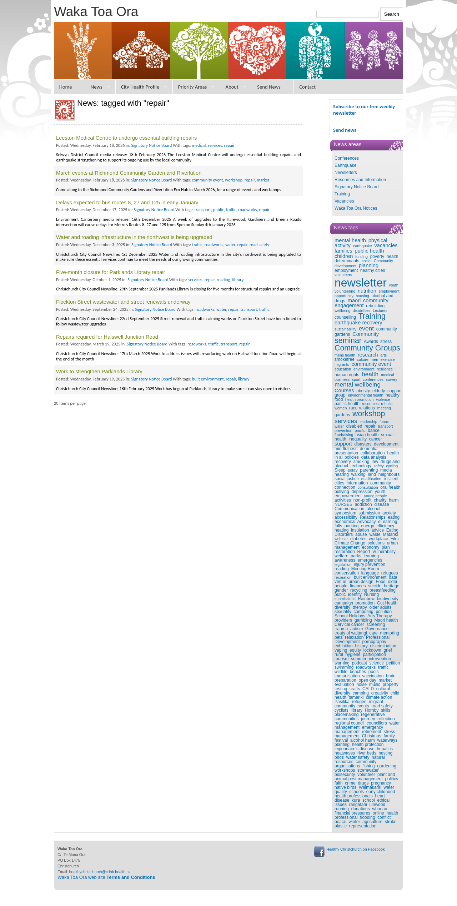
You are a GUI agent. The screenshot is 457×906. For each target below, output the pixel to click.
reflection (386, 718)
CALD (368, 688)
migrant (376, 701)
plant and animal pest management (365, 776)
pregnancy (381, 783)
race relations (362, 407)
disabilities (361, 310)
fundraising (344, 435)
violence (383, 399)
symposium (345, 513)
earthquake (362, 246)
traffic (383, 667)
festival (341, 740)
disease (381, 504)
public (340, 594)
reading (342, 568)
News (96, 87)
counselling (345, 317)
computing (363, 611)
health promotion (359, 399)
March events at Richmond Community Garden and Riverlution (128, 173)
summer (358, 658)
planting (342, 744)
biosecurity (345, 774)
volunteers (343, 275)
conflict (384, 817)
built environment (370, 577)
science (376, 663)
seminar (348, 340)
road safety (381, 705)
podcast (359, 663)
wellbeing (342, 310)
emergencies (370, 560)
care (373, 633)
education (343, 369)
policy (352, 470)
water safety (358, 757)
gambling (363, 620)
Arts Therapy (379, 615)
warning (342, 663)
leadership (368, 421)
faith (339, 783)
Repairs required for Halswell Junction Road (107, 337)
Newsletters (346, 172)
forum (384, 421)
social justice (347, 478)
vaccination (372, 675)
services (346, 420)
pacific (360, 430)
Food (380, 581)
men (374, 359)
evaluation (344, 684)
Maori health (386, 620)
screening (375, 624)
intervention (380, 658)
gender (341, 590)
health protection (368, 744)
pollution (384, 611)
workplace (378, 538)
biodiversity (387, 598)
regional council (349, 723)
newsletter (361, 282)
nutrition (367, 291)
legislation (343, 564)
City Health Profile (140, 87)
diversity (342, 607)
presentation (346, 453)
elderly (378, 390)
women (341, 408)
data (393, 577)
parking (351, 525)
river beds (366, 753)
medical (387, 375)
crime (350, 783)
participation (374, 654)
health (370, 374)
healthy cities (372, 270)
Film (395, 538)
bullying (342, 491)
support (343, 444)
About (231, 87)
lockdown (372, 650)
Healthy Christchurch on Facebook (355, 849)
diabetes (358, 538)
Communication (349, 508)
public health (369, 251)
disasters (363, 444)
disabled (354, 426)
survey (391, 379)
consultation (368, 487)
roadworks (366, 667)
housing (362, 296)
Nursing (371, 594)
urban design (360, 581)
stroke (391, 821)
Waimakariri (370, 787)
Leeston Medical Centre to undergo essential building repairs (126, 138)
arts (383, 355)
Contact (307, 87)
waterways (387, 740)
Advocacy (366, 521)
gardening (386, 765)
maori (354, 300)
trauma (341, 628)
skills (385, 710)
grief (387, 650)
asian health (367, 434)
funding (361, 256)
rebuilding (375, 305)
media (386, 470)
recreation (343, 577)
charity (380, 500)
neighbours (389, 474)
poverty (377, 256)
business (342, 379)
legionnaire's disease (355, 748)
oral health (390, 487)
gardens (342, 414)
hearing (342, 474)
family (389, 735)
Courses (344, 390)
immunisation (347, 675)
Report (363, 551)
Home (65, 87)
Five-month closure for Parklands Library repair (110, 272)
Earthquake (345, 165)
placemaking (346, 714)
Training (342, 193)
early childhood (380, 791)
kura (356, 800)
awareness (345, 560)
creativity (379, 693)
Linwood (377, 804)
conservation (347, 573)
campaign (344, 603)
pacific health (347, 403)
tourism (341, 658)
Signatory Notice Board (356, 186)
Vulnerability (384, 551)
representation (363, 825)
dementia (368, 448)
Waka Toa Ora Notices (356, 208)
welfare (341, 555)
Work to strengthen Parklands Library (99, 371)
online (378, 813)
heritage (391, 585)
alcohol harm (362, 740)
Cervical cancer (349, 624)
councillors (377, 723)
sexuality (343, 611)
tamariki (355, 697)
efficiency (385, 525)
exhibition (344, 645)
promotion (365, 603)
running (342, 808)
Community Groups (367, 348)
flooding (367, 817)
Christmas (371, 735)
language (370, 573)
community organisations (355, 763)
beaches (358, 671)
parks (356, 555)
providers (343, 620)
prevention (343, 430)
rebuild (386, 404)
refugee (359, 701)
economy (371, 547)
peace (340, 821)
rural (339, 654)
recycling (358, 590)
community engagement (361, 303)
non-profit (362, 500)
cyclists (341, 710)
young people (375, 496)
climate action (379, 697)
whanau (379, 808)
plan (386, 547)
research (368, 355)
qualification (371, 479)
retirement (371, 731)
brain (391, 675)
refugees (389, 573)
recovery (343, 461)
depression (361, 491)
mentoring (389, 633)
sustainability (345, 329)
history (361, 645)
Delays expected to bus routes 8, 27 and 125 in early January (127, 202)
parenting (369, 470)
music (374, 684)
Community (365, 334)
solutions (376, 543)
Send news (344, 130)
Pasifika (342, 701)
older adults (380, 607)
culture (362, 359)
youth (393, 285)
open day (367, 680)
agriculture (372, 821)
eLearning (387, 521)
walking (358, 474)
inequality (357, 439)
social (366, 261)
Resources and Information (360, 179)
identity (355, 594)
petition (393, 663)
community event (371, 364)
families (343, 251)
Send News (269, 87)
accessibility (346, 517)
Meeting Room (365, 568)
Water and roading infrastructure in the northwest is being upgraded (134, 237)
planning (368, 265)
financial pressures (352, 813)
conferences (373, 379)
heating (341, 530)
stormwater (367, 770)
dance (374, 430)
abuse (361, 534)
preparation (345, 680)
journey (368, 718)
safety (378, 466)
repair (370, 426)
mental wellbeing (358, 384)
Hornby (372, 710)
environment (364, 369)
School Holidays (350, 615)
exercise (388, 359)
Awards (371, 341)
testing (341, 688)
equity (355, 650)
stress (386, 341)
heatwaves (345, 753)
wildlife (341, 671)
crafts (355, 688)
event (366, 328)
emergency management (359, 729)
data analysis (373, 457)
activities (343, 500)
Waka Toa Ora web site (106, 877)
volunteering (345, 291)
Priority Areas (192, 87)
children (344, 256)
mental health (350, 240)
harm (393, 500)
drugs (363, 783)
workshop (368, 413)
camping (361, 693)
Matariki (390, 534)
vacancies (385, 245)
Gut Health (387, 603)
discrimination (383, 645)
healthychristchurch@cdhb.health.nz (100, 872)
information (357, 483)
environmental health (365, 395)
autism (356, 628)
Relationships (373, 517)
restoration (345, 551)
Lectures (380, 310)
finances (358, 585)
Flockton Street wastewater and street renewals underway (123, 302)
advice (377, 530)
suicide (374, 585)
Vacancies (344, 201)
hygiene (353, 654)
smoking (361, 461)
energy (367, 525)
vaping (341, 650)
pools (373, 671)
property (390, 684)
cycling (392, 466)
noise (361, 684)
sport (356, 379)
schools (356, 791)
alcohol (373, 508)
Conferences (347, 158)
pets (339, 637)
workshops (345, 770)
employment (346, 270)
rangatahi (358, 804)
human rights (347, 374)
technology (361, 465)
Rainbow (366, 598)
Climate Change (350, 543)
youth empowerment (360, 493)
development (386, 444)
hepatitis (385, 748)
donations (360, 808)
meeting (384, 408)
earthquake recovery (358, 322)
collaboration (373, 453)
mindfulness (346, 448)
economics (345, 521)
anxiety (389, 513)
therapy (360, 607)
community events (352, 705)
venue (340, 581)
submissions (345, 599)
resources (370, 404)
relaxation (354, 637)
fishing (368, 765)
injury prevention (369, 564)
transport (385, 426)
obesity (363, 390)
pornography (374, 641)
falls (338, 525)
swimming (344, 667)
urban (392, 543)
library (356, 710)
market (385, 680)
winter (354, 821)
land (372, 474)
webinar (341, 539)
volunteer (366, 774)
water (339, 426)
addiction (363, 504)
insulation (360, 530)
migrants (342, 364)
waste (374, 534)
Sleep (340, 470)
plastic (341, 825)
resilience (385, 369)
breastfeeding (383, 590)
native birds (345, 787)
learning (371, 555)
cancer (375, 439)
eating (394, 517)
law (375, 461)
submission (369, 513)
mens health (345, 355)
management (347, 547)
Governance (376, 628)
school (368, 800)
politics (391, 778)
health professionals (354, 795)
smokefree (345, 359)
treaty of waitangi (351, 633)
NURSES (343, 504)
